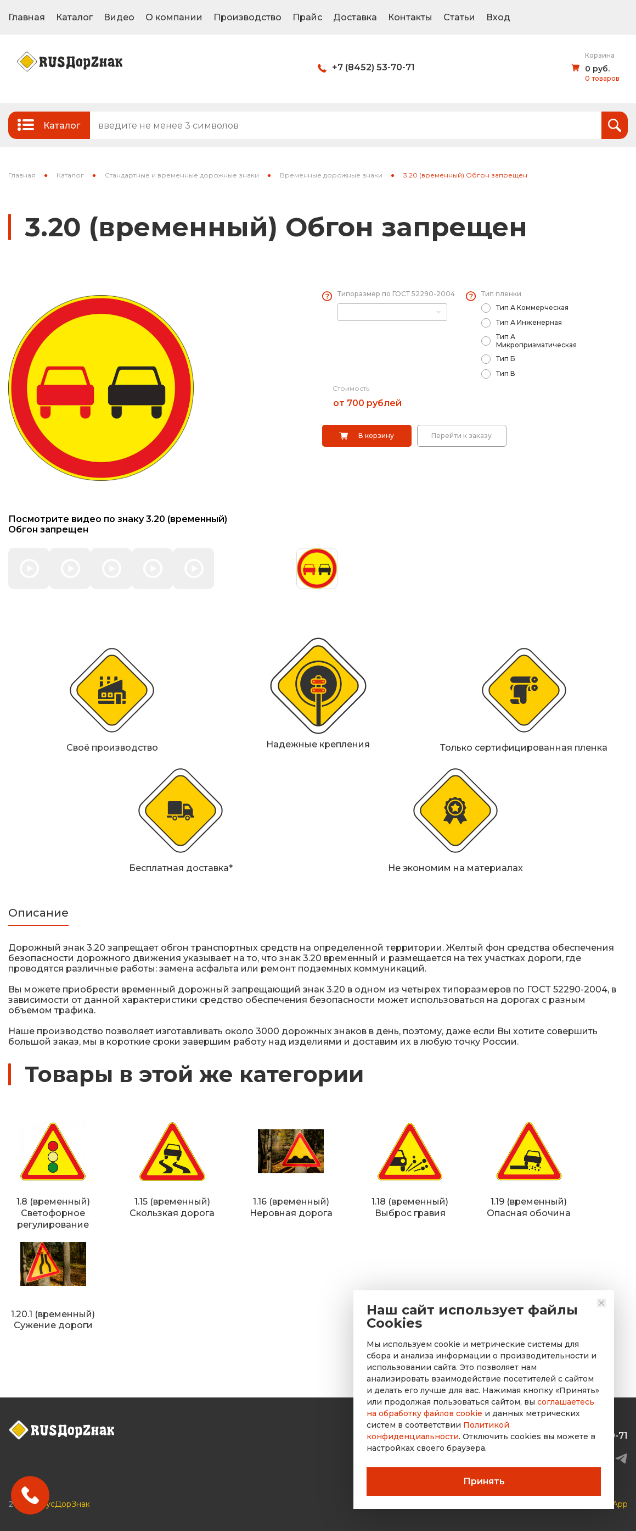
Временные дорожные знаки (331, 175)
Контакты (410, 17)
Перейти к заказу (461, 435)
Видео (119, 17)
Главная (26, 17)
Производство (247, 17)
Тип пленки (501, 294)
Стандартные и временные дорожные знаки (182, 175)
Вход (498, 17)
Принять (484, 1481)
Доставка (355, 17)
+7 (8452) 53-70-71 (373, 67)
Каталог (74, 17)
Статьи (459, 17)
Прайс (307, 17)
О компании (173, 17)
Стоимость (351, 388)
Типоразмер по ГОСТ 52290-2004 (396, 294)
